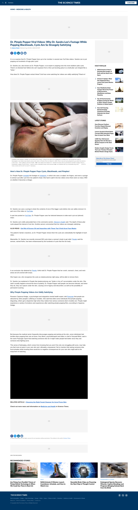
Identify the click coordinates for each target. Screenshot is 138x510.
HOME (12, 9)
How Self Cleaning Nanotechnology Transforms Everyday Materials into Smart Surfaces (103, 111)
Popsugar (70, 296)
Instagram (43, 175)
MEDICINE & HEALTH (23, 9)
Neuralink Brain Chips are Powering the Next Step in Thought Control (83, 483)
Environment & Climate (79, 498)
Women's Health (59, 222)
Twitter (15, 53)
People (74, 239)
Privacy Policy (30, 500)
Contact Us (37, 500)
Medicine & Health (68, 498)
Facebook (11, 53)
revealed (26, 175)
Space (45, 498)
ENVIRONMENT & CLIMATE (107, 479)
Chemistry (59, 498)
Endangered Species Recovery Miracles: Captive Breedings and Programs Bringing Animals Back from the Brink (112, 485)
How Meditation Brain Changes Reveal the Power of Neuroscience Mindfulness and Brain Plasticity (105, 91)
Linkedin (18, 53)
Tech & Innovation (14, 498)
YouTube (30, 211)
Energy (36, 498)
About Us (12, 500)
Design (22, 498)
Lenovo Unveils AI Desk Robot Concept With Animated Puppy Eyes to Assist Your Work (104, 133)
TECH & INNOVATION (15, 479)
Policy (41, 498)
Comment (21, 53)
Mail (25, 53)
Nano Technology (29, 498)
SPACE (42, 479)
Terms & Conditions (21, 500)
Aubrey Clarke (16, 48)
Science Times (67, 438)
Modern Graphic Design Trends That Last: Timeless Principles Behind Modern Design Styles (104, 149)
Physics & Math (52, 498)
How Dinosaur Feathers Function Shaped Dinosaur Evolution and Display (103, 126)
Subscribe (131, 3)
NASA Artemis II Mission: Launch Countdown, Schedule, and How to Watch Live (52, 484)
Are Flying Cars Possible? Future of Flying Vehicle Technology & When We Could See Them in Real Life (22, 484)
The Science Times (69, 3)
